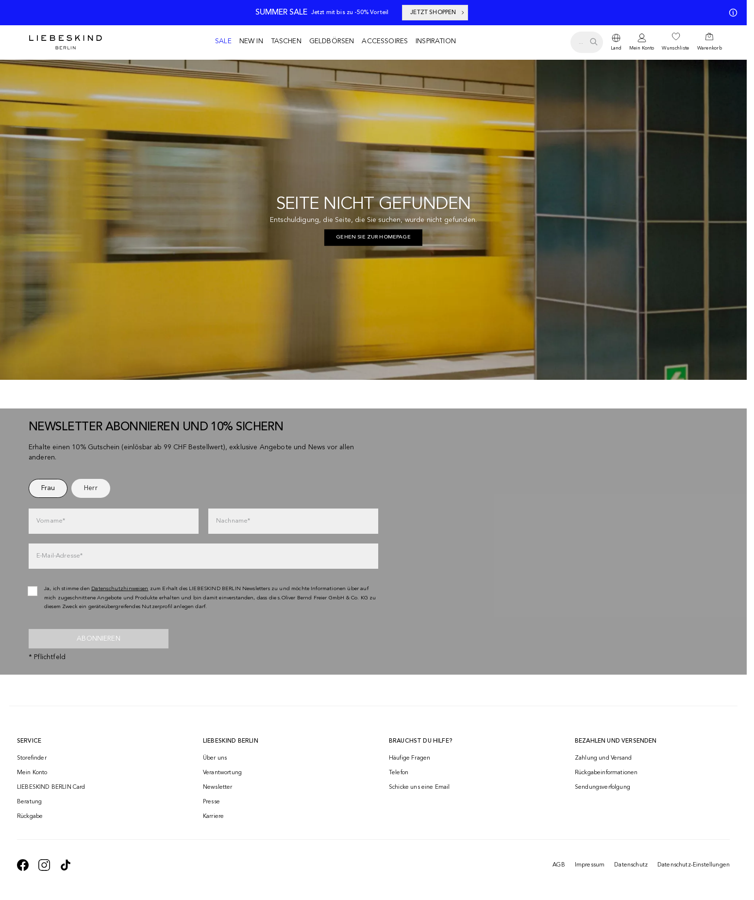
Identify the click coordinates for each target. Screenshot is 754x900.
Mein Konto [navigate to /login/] (32, 773)
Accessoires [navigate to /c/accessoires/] (385, 41)
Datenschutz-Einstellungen (693, 865)
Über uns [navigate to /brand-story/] (215, 758)
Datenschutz (631, 865)
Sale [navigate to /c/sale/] (223, 41)
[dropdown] (616, 42)
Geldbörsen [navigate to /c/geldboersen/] (331, 41)
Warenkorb (709, 48)
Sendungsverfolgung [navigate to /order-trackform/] (602, 787)
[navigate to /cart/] (709, 42)
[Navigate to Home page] (65, 42)
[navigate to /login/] (641, 42)
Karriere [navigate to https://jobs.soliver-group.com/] (213, 816)
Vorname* (50, 521)
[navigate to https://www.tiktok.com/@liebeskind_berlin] (65, 865)
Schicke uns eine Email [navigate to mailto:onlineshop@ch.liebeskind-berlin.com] (419, 787)
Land (616, 48)
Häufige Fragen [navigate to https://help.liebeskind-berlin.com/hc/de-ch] (409, 758)
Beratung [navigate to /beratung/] (29, 802)
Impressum (589, 865)
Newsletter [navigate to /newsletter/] (218, 787)
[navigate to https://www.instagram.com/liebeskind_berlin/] (44, 865)
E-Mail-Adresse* (59, 556)
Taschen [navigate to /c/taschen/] (286, 41)
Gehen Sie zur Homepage (373, 237)
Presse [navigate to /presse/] (211, 802)
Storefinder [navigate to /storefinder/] (32, 758)
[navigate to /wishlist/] (675, 42)
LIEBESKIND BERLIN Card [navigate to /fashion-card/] (51, 787)
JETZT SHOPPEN (438, 13)
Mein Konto (641, 48)
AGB (559, 865)
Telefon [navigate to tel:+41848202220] (398, 773)
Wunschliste (675, 48)
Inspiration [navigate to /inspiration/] (436, 41)
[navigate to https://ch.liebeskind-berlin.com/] (373, 237)
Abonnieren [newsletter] (98, 638)
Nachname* (233, 521)
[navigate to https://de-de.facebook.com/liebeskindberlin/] (23, 865)
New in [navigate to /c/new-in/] (251, 41)
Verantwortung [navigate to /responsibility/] (222, 773)
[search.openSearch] (586, 42)
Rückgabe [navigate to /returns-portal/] (30, 816)
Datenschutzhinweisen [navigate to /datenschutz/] (120, 589)
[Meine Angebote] (731, 12)
